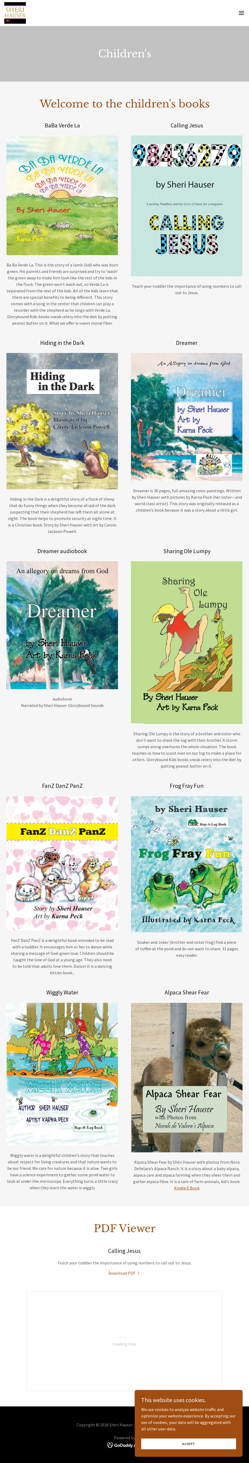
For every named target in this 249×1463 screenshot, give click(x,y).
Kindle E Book (187, 1188)
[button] (241, 13)
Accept (188, 1451)
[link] (15, 13)
